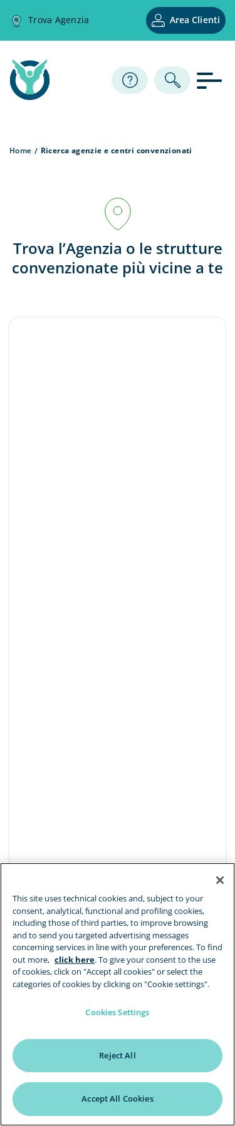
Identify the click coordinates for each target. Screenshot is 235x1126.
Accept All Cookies (117, 1098)
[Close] (220, 880)
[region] (117, 994)
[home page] (29, 96)
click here (75, 959)
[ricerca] (172, 80)
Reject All (117, 1055)
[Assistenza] (130, 80)
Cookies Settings (117, 1012)
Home (20, 150)
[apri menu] (211, 79)
